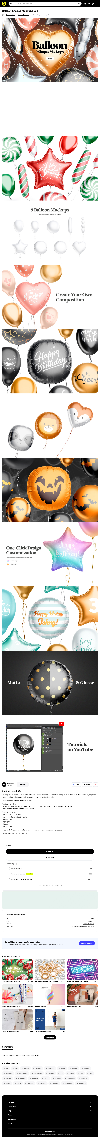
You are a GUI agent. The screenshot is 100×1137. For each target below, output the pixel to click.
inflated (33, 1078)
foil (80, 1073)
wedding (80, 1083)
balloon (37, 1068)
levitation (69, 1078)
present (29, 1083)
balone (73, 1068)
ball (14, 1068)
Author (9, 785)
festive (50, 1073)
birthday (8, 1073)
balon (62, 1068)
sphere (42, 1083)
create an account (16, 1055)
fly (60, 1073)
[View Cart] (85, 3)
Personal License (88, 924)
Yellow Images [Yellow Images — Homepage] (50, 1131)
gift (89, 1073)
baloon (85, 1068)
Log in (4, 1055)
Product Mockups (88, 926)
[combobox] (49, 4)
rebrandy (10, 783)
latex (45, 1078)
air (6, 1068)
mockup (83, 1078)
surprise (54, 1083)
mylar (7, 1083)
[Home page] (3, 15)
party (17, 1083)
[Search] (79, 3)
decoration (22, 1073)
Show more (50, 1037)
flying (70, 1073)
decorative (36, 1073)
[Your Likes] (88, 3)
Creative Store (77, 926)
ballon (25, 1068)
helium (7, 1078)
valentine (67, 1083)
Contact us (58, 885)
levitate (57, 1078)
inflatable (20, 1078)
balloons (49, 1068)
